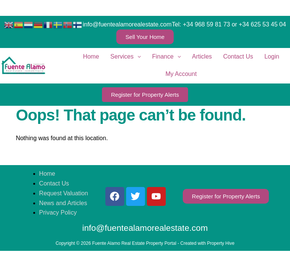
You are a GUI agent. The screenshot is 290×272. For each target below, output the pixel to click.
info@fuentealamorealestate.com (127, 24)
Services (125, 56)
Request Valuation (63, 193)
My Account (181, 74)
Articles (202, 56)
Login (271, 56)
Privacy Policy (58, 212)
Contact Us (238, 56)
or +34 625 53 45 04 (259, 24)
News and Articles (63, 203)
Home (91, 56)
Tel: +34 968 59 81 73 (201, 24)
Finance (166, 56)
